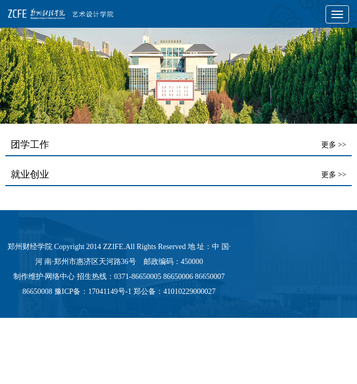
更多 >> (333, 145)
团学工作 (30, 144)
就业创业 (30, 174)
